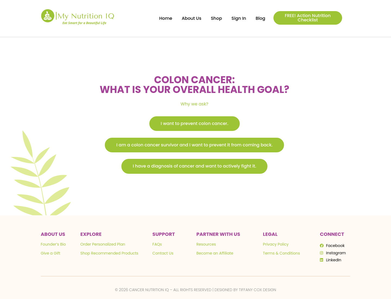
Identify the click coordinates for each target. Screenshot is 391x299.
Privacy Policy (276, 244)
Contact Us (162, 253)
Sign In (239, 18)
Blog (260, 18)
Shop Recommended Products (109, 253)
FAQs (157, 244)
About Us (191, 18)
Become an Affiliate (214, 253)
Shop (216, 18)
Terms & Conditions (281, 253)
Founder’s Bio (53, 244)
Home (165, 18)
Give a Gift (50, 253)
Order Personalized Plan (102, 244)
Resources (206, 244)
